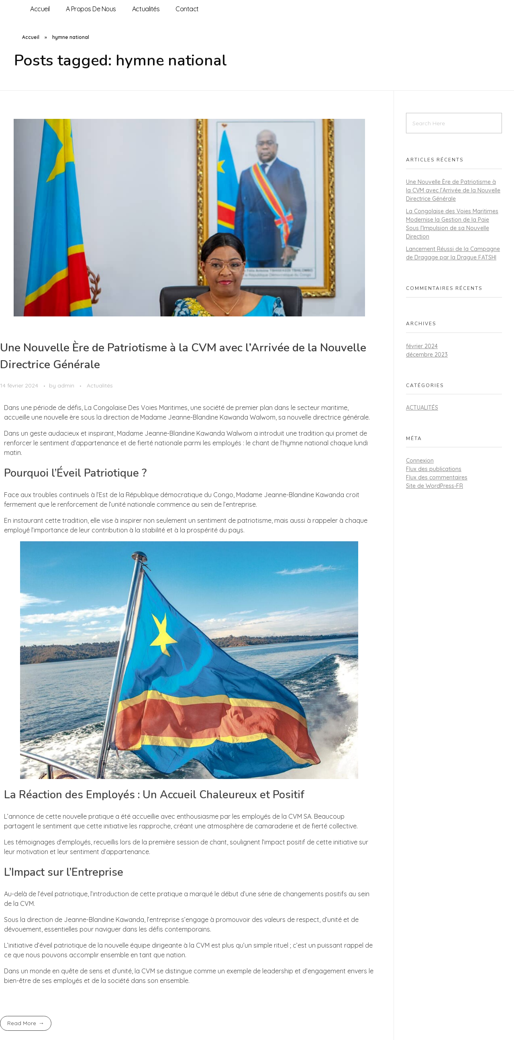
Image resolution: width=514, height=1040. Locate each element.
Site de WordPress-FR (434, 485)
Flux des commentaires (436, 477)
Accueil (30, 37)
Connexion (420, 460)
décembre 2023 (427, 354)
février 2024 (422, 346)
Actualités (100, 385)
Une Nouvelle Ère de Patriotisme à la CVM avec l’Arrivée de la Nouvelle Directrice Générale (453, 190)
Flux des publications (433, 469)
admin (66, 385)
